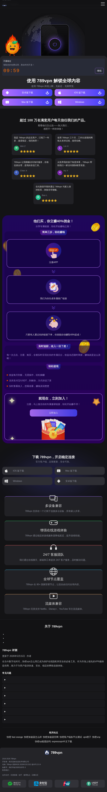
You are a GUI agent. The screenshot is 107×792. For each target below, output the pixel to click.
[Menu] (103, 3)
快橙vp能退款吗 (43, 745)
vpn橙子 (87, 740)
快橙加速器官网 (51, 740)
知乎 (20, 775)
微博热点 (27, 775)
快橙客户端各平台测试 (71, 740)
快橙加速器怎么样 (33, 740)
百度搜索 (14, 775)
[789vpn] (10, 4)
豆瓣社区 (35, 775)
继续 (99, 71)
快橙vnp (96, 740)
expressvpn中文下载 (62, 745)
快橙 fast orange (15, 740)
